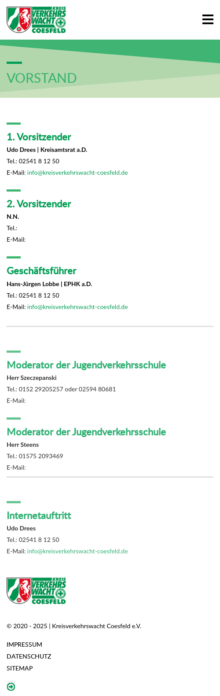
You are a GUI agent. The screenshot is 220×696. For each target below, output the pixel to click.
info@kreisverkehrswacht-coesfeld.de (77, 175)
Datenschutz (29, 656)
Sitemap (20, 668)
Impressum (24, 644)
